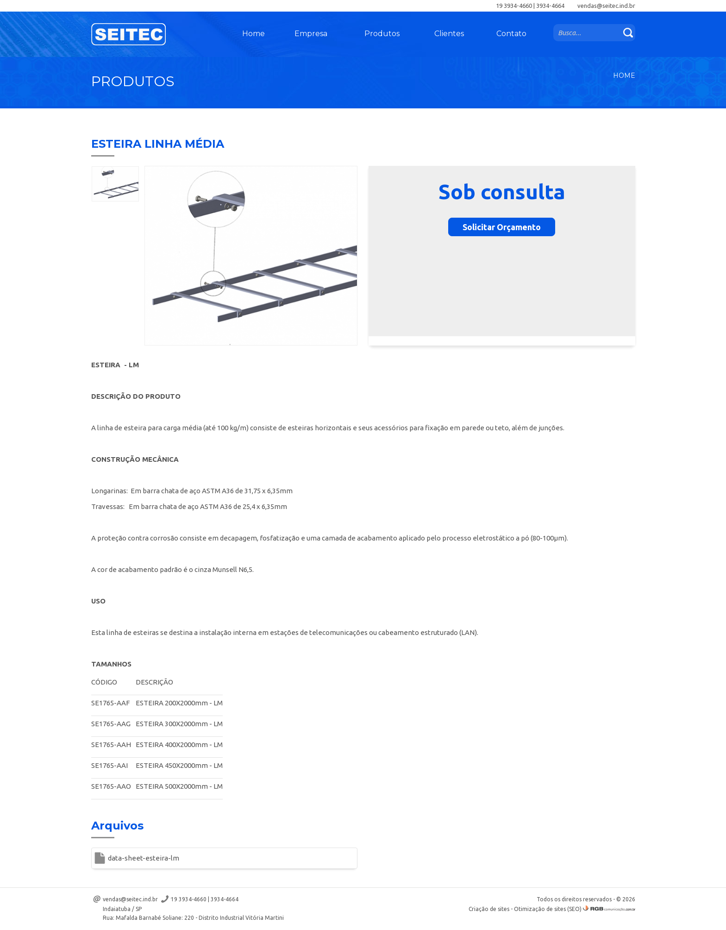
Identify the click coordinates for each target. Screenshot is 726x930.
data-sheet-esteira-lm (143, 858)
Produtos (382, 33)
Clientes (449, 33)
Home (253, 33)
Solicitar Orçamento (502, 227)
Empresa (310, 33)
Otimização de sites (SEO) (548, 909)
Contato (511, 33)
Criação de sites (489, 909)
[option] (115, 184)
